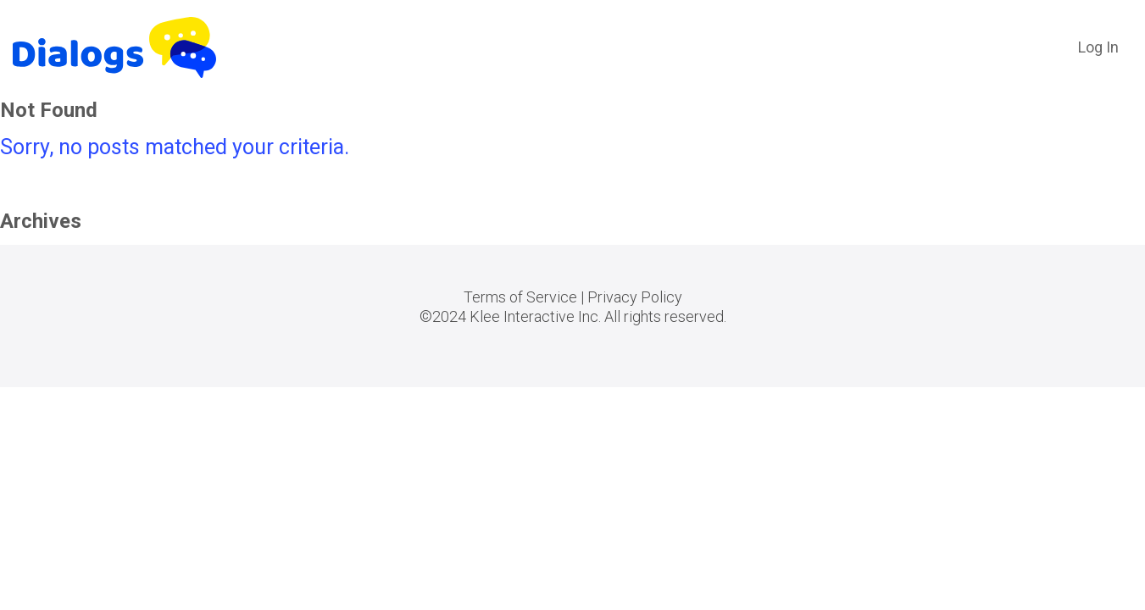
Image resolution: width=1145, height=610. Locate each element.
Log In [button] (1098, 47)
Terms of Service (520, 297)
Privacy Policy (634, 297)
